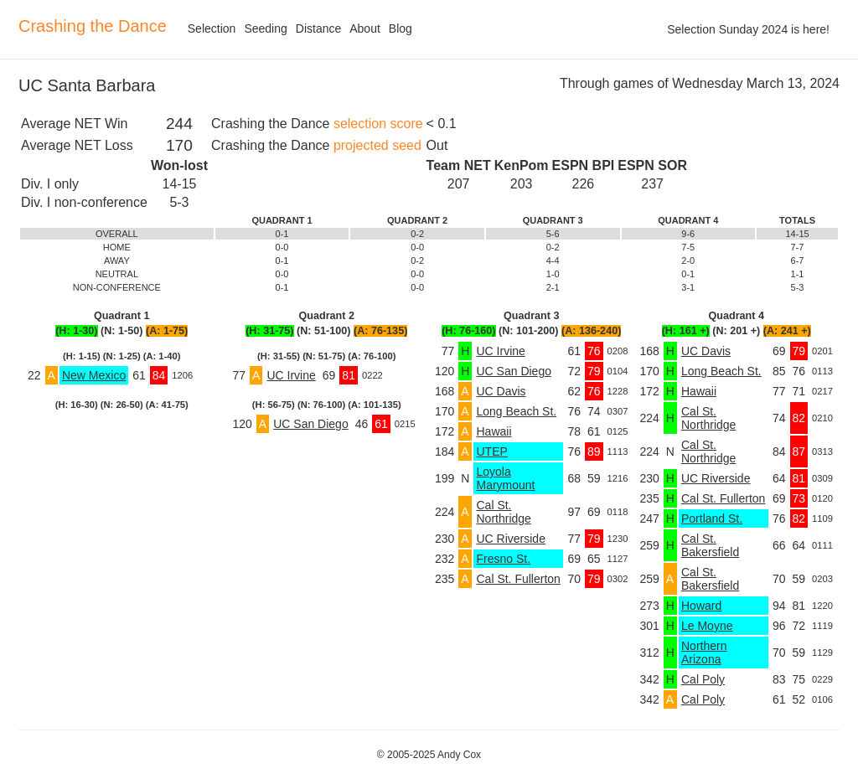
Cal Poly (703, 679)
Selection (212, 28)
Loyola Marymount (505, 478)
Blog (400, 28)
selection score (378, 123)
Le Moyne (706, 625)
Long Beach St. (516, 411)
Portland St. (711, 518)
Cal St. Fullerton (518, 579)
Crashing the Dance (92, 26)
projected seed (377, 145)
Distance (318, 28)
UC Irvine (290, 375)
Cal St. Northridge (503, 511)
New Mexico (94, 375)
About (364, 28)
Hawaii (493, 431)
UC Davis (500, 391)
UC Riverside (510, 538)
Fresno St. (503, 558)
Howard (701, 605)
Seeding (265, 28)
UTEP (491, 451)
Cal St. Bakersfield (710, 545)
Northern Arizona (703, 652)
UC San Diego (311, 424)
